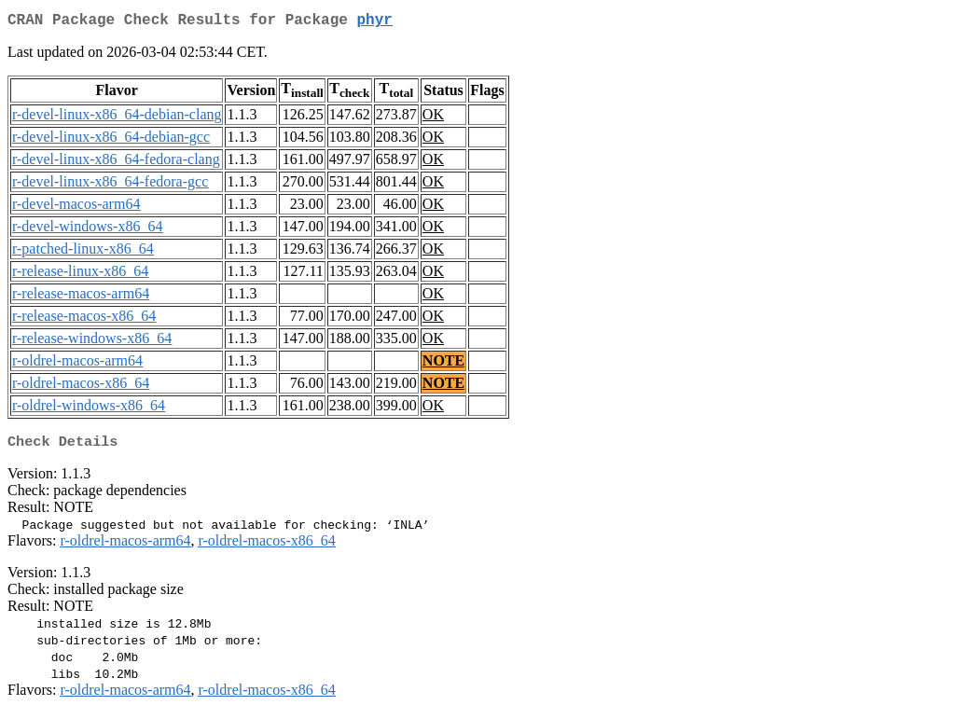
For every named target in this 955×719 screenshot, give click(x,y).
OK (433, 118)
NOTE (443, 364)
